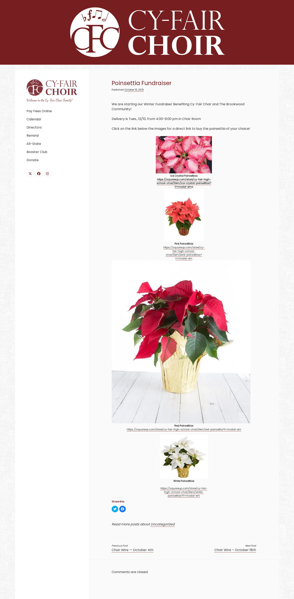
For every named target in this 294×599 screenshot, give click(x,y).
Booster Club (37, 152)
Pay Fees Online (39, 111)
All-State (34, 143)
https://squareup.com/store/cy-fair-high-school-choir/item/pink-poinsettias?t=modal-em (184, 253)
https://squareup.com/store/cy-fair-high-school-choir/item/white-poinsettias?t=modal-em (183, 492)
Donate (33, 160)
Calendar (34, 119)
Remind (33, 135)
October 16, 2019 (134, 89)
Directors (34, 127)
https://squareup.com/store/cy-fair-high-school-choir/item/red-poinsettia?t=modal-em (184, 429)
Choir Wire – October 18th (235, 550)
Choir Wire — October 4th (132, 550)
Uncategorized (163, 524)
